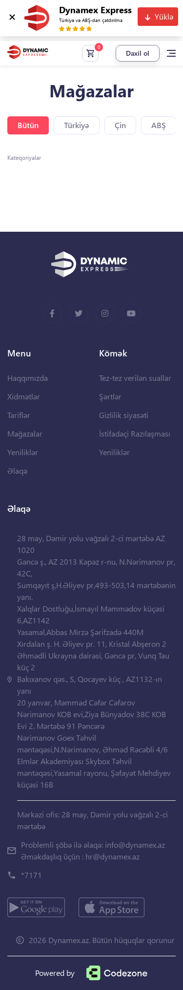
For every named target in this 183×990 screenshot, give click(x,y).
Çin (120, 125)
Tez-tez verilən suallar (135, 378)
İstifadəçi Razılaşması (134, 433)
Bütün (28, 125)
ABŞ (158, 125)
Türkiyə (76, 125)
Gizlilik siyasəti (123, 415)
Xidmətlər (23, 396)
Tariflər (18, 415)
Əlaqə (17, 470)
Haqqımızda (27, 378)
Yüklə (164, 16)
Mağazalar (24, 433)
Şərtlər (110, 396)
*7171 (31, 875)
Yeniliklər (22, 452)
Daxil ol (137, 53)
